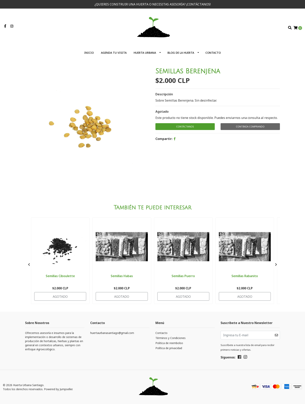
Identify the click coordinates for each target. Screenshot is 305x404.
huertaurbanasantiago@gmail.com (112, 333)
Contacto (213, 52)
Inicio (89, 52)
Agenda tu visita (114, 52)
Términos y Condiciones (170, 338)
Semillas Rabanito (244, 276)
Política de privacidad (168, 348)
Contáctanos (185, 126)
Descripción (164, 94)
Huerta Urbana (145, 52)
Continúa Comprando (250, 126)
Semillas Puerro (183, 276)
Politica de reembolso (169, 343)
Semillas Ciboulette (60, 276)
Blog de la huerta (180, 52)
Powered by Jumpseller (58, 389)
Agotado (162, 111)
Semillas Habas (122, 276)
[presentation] (29, 264)
